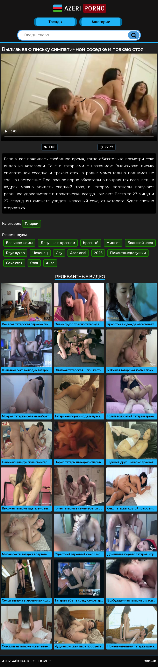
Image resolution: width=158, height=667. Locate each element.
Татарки (31, 224)
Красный (91, 243)
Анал (50, 263)
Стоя (34, 263)
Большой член (140, 243)
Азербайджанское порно (26, 661)
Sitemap (150, 661)
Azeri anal (78, 253)
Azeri (79, 8)
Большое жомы (19, 243)
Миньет (113, 243)
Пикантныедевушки (128, 253)
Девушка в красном (58, 243)
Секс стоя (14, 263)
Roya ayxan (15, 253)
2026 (98, 253)
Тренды (55, 22)
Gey (59, 253)
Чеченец (40, 253)
